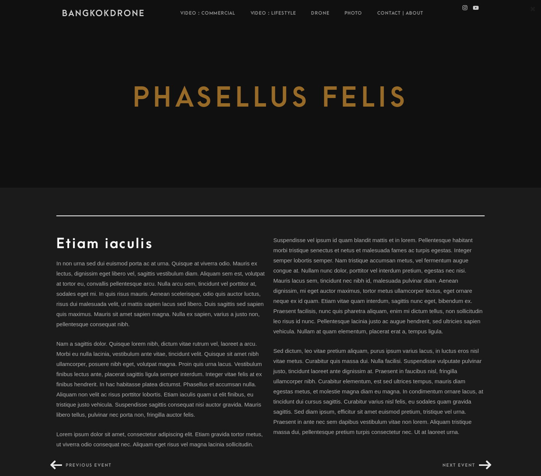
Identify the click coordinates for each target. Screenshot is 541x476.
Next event (459, 465)
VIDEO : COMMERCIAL (207, 13)
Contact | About (400, 13)
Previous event (89, 465)
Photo (353, 13)
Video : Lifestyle (273, 13)
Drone (320, 13)
